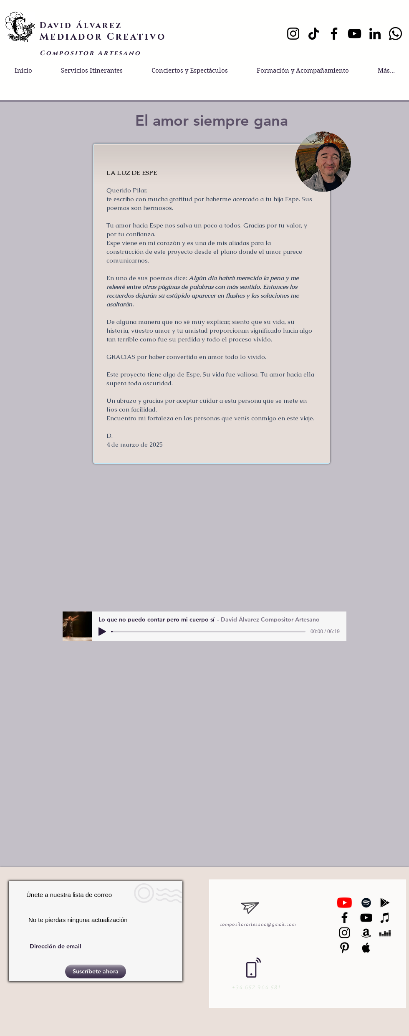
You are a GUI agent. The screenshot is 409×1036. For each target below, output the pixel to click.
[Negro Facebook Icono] (344, 917)
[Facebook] (334, 33)
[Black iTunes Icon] (385, 917)
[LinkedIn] (375, 33)
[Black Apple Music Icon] (366, 947)
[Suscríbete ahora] (95, 971)
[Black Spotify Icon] (366, 902)
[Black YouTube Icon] (366, 917)
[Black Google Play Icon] (385, 902)
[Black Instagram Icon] (344, 932)
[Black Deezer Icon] (385, 932)
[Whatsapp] (395, 33)
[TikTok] (313, 33)
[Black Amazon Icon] (366, 932)
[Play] (102, 631)
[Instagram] (293, 33)
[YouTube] (354, 33)
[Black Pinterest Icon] (344, 947)
